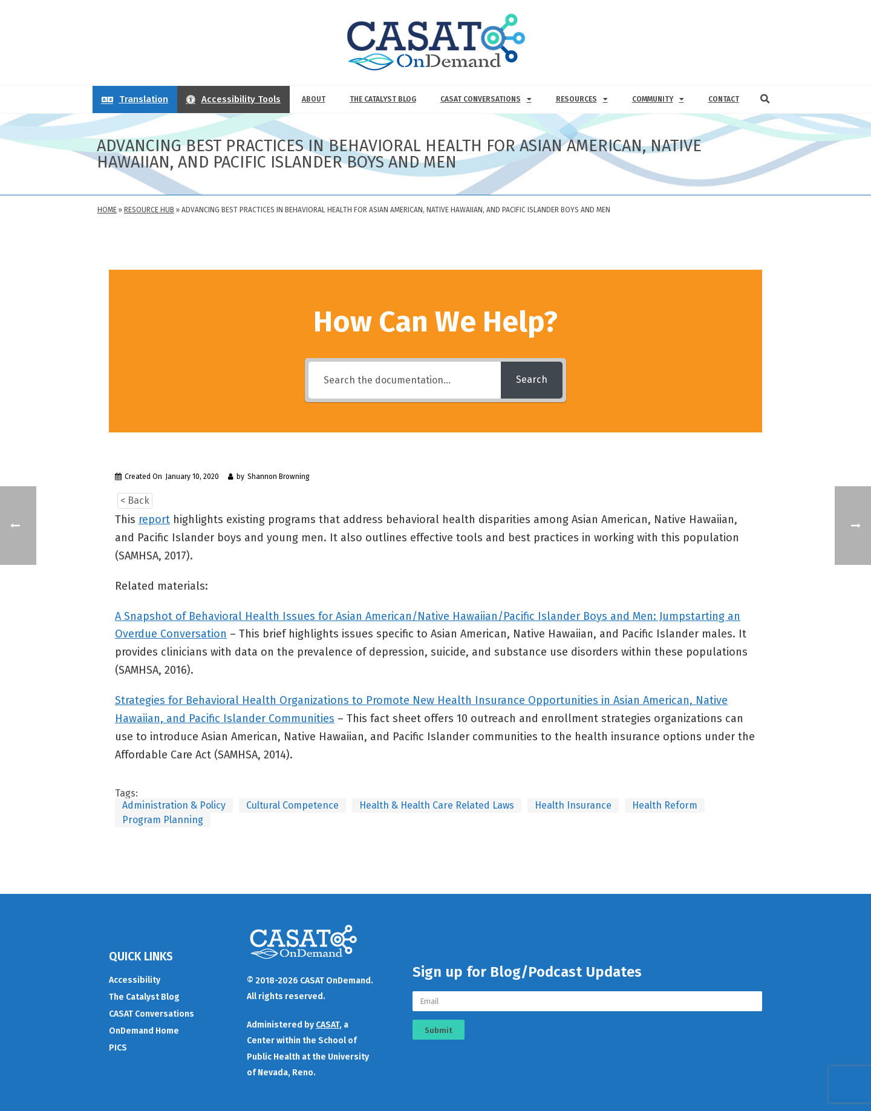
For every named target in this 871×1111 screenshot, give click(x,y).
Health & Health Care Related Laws (436, 805)
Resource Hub (149, 210)
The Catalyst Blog (383, 99)
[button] (765, 99)
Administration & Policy (174, 805)
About (313, 99)
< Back (134, 500)
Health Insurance (573, 805)
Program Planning (162, 820)
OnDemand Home (144, 1031)
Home (107, 210)
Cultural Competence (292, 805)
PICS (118, 1048)
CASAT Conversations (486, 99)
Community (658, 99)
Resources (582, 99)
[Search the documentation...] (404, 380)
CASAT (327, 1025)
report (154, 519)
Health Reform (664, 805)
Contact (723, 99)
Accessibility (134, 980)
